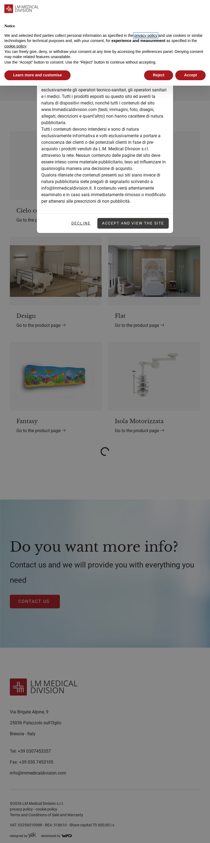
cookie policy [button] (15, 46)
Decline (81, 223)
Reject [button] (158, 75)
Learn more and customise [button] (37, 75)
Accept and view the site (133, 223)
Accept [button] (190, 75)
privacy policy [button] (145, 35)
